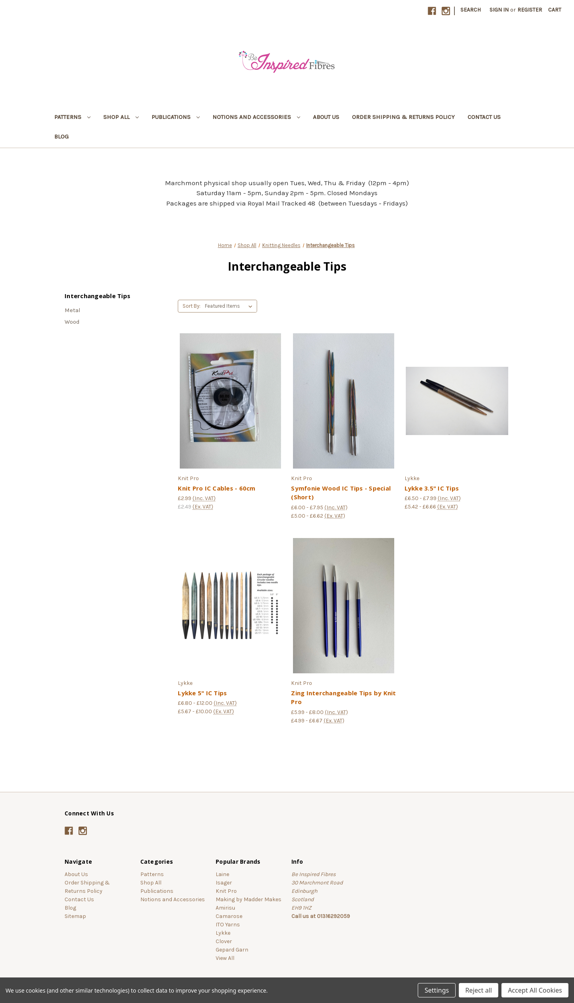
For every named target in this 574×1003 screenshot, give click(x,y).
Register (529, 9)
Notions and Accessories (256, 117)
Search (470, 9)
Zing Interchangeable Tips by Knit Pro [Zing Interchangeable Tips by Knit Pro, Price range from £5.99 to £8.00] (343, 697)
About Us (326, 117)
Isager (224, 882)
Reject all (478, 990)
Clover (224, 941)
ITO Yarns (228, 924)
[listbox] (230, 306)
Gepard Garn (232, 949)
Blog (61, 136)
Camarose (229, 916)
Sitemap (75, 916)
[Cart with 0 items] (555, 10)
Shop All (121, 117)
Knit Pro (226, 891)
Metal (73, 310)
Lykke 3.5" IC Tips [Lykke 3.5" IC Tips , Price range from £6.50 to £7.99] (432, 488)
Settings (437, 990)
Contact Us (484, 117)
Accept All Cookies (535, 990)
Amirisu (225, 907)
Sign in (499, 9)
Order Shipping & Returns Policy (403, 117)
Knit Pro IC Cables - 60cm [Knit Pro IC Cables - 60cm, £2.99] (216, 488)
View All (225, 958)
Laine (222, 874)
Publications (175, 117)
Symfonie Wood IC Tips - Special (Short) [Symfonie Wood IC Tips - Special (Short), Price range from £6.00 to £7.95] (341, 492)
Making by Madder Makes (248, 899)
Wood (72, 321)
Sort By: (192, 306)
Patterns (72, 117)
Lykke (223, 933)
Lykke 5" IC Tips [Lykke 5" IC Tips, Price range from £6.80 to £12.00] (202, 693)
